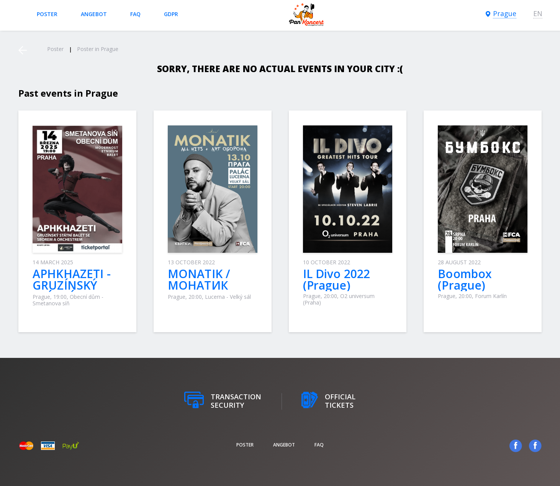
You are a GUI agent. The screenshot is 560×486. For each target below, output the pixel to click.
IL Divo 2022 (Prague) (336, 279)
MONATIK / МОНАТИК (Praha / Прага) (210, 285)
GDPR (171, 14)
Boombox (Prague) (465, 279)
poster (47, 14)
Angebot (94, 14)
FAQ (135, 14)
